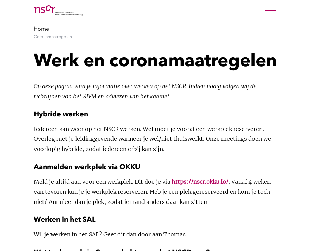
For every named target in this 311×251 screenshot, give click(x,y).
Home (41, 28)
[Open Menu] (271, 10)
